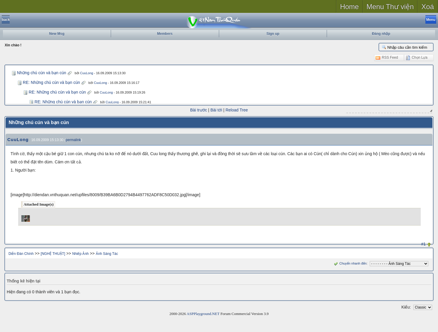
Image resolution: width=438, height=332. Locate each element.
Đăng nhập (381, 34)
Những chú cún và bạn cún (41, 72)
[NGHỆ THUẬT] (53, 254)
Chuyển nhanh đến (350, 263)
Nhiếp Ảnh (80, 254)
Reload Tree (237, 110)
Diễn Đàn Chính (21, 254)
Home (349, 7)
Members (165, 34)
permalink (73, 140)
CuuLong (86, 73)
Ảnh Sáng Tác (107, 254)
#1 (423, 244)
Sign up (272, 34)
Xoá (427, 7)
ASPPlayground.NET (203, 313)
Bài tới (216, 110)
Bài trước (198, 110)
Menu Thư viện (390, 7)
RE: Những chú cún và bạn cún (51, 82)
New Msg (56, 34)
